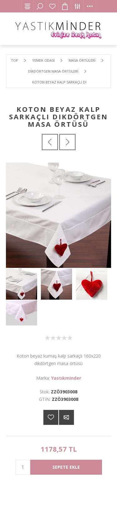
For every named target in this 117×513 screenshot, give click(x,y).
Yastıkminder (66, 378)
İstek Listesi (52, 6)
